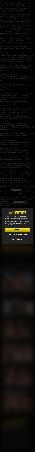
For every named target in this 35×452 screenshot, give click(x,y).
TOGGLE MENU (17, 260)
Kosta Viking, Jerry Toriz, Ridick (13, 387)
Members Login (17, 239)
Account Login (17, 253)
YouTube (14, 427)
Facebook (3, 427)
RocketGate (9, 440)
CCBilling (12, 439)
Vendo (30, 439)
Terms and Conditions (9, 436)
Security (26, 436)
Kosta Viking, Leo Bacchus (11, 340)
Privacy (19, 436)
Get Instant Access (17, 248)
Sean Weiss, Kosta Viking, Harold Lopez (15, 411)
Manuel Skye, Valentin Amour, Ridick (14, 364)
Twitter (8, 427)
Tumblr (19, 427)
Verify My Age (17, 230)
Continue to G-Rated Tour (17, 234)
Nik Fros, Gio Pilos (8, 316)
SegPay (24, 439)
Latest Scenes (7, 269)
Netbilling (18, 439)
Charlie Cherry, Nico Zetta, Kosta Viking (15, 292)
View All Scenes (28, 269)
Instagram (24, 427)
